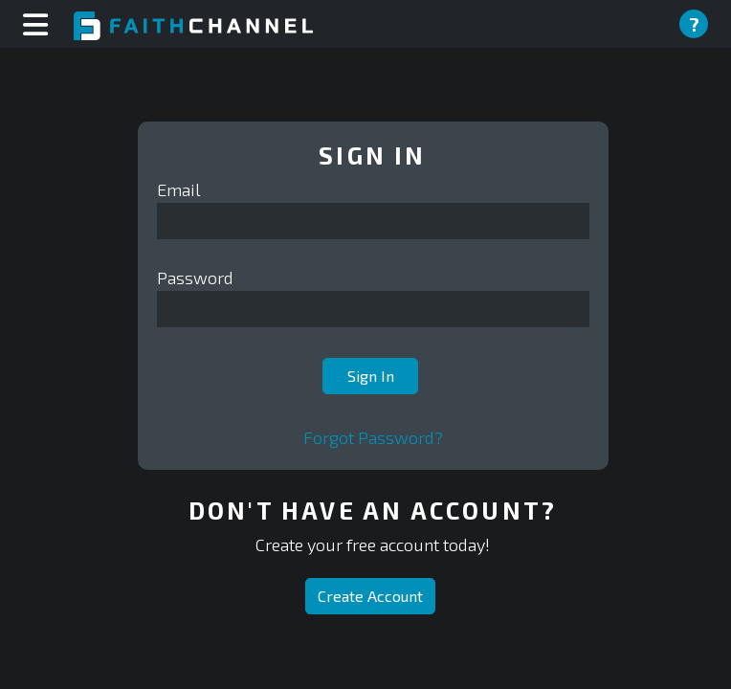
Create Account (370, 596)
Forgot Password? (373, 437)
